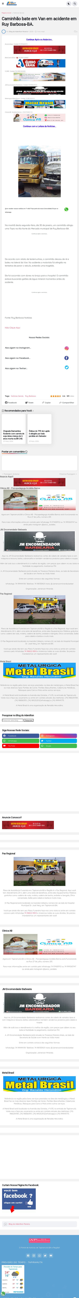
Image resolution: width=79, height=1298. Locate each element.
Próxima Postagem (67, 474)
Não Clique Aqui (12, 327)
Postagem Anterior (11, 474)
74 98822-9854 (30, 651)
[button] (4, 3)
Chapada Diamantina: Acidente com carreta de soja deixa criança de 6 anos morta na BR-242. (13, 435)
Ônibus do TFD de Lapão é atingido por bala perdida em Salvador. (39, 433)
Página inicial (6, 13)
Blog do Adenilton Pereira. (19, 1224)
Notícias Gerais (18, 13)
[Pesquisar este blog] (12, 720)
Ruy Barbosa (30, 396)
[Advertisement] (35, 134)
